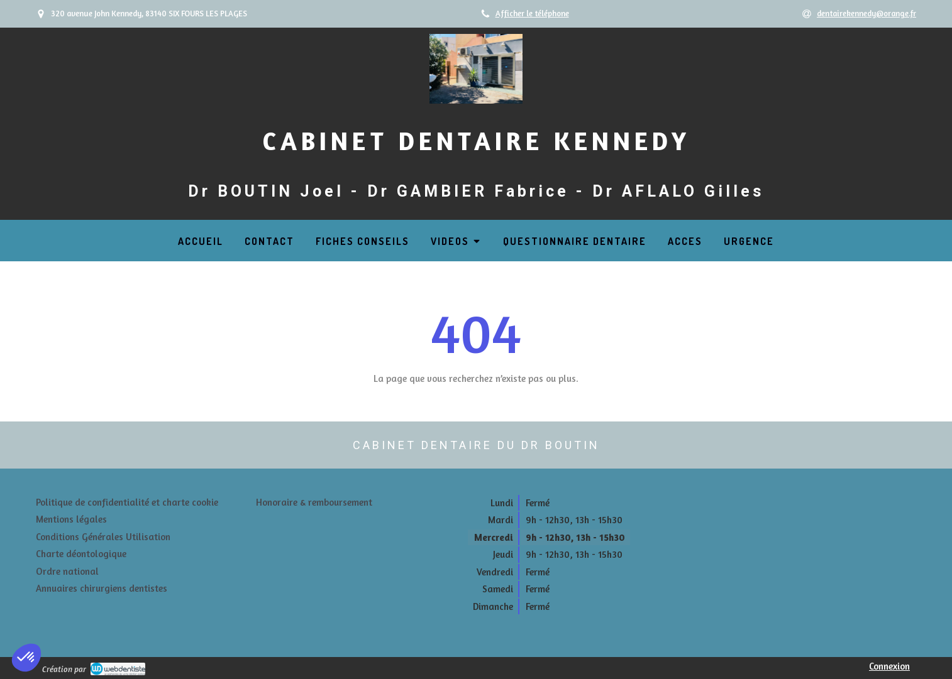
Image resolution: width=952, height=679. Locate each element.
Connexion (889, 666)
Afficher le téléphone (532, 13)
